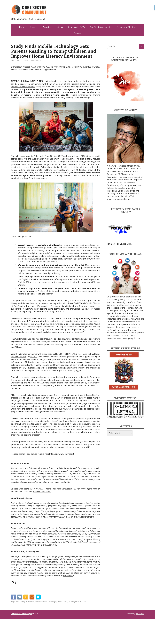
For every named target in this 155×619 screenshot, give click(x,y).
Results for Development (23, 86)
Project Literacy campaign (83, 84)
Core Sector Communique (21, 613)
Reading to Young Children (72, 602)
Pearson (51, 84)
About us (34, 27)
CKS (60, 354)
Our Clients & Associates (101, 27)
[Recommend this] (13, 582)
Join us (59, 27)
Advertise (47, 27)
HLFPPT (67, 354)
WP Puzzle (140, 613)
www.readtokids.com (64, 158)
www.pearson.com (48, 544)
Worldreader (52, 81)
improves (38, 602)
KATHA (81, 354)
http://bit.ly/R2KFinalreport (61, 454)
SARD (74, 354)
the (68, 84)
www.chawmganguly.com (118, 199)
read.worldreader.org (66, 488)
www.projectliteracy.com (83, 516)
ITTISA (33, 356)
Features (26, 61)
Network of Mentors (126, 27)
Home (22, 27)
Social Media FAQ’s (76, 27)
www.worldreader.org (42, 491)
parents (59, 602)
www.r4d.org (68, 575)
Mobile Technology (49, 602)
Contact (77, 33)
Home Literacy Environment (24, 602)
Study (84, 602)
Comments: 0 (35, 61)
